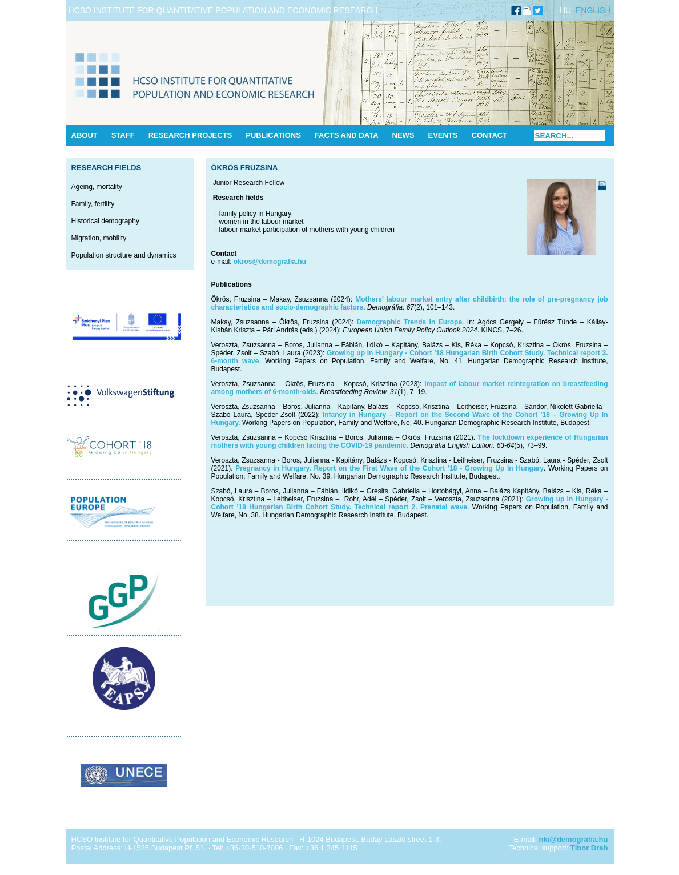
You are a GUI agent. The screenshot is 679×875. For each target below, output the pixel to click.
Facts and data (347, 135)
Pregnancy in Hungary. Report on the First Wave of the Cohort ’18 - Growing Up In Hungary (389, 468)
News (403, 135)
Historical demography (105, 221)
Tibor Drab (589, 848)
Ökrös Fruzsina (244, 167)
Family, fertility (93, 204)
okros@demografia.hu (270, 262)
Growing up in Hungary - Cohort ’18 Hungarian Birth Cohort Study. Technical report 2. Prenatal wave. (409, 503)
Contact (490, 135)
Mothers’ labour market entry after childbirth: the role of (449, 299)
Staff (123, 135)
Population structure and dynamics (123, 255)
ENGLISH (593, 10)
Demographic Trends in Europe (409, 322)
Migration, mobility (99, 238)
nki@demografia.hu (573, 839)
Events (443, 135)
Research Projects (190, 135)
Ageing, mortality (96, 187)
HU (565, 10)
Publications (273, 135)
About (84, 135)
